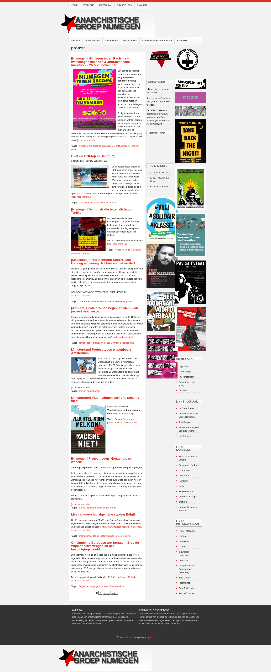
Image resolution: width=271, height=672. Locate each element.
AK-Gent (183, 390)
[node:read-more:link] (87, 140)
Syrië (99, 507)
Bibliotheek (124, 5)
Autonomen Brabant (189, 465)
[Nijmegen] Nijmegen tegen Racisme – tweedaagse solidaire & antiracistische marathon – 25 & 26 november (100, 62)
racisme (95, 301)
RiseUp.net (184, 583)
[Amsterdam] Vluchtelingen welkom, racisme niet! (105, 399)
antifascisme (108, 146)
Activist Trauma (186, 593)
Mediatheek (129, 40)
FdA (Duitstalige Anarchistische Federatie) (187, 569)
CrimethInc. (184, 541)
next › (106, 593)
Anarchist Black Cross (157, 40)
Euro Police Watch (188, 588)
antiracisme (105, 301)
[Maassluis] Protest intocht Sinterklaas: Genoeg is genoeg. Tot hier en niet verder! (103, 261)
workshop (105, 343)
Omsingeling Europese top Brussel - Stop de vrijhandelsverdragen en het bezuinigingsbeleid (105, 546)
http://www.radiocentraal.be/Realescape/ (122, 526)
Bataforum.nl (185, 436)
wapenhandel (93, 391)
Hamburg (88, 202)
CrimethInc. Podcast (160, 172)
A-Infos (182, 546)
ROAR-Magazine (187, 531)
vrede (113, 507)
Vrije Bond (184, 366)
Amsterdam (128, 419)
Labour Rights (186, 371)
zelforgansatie (127, 343)
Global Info (184, 470)
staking (127, 536)
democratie (76, 253)
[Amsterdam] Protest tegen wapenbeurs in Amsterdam (103, 351)
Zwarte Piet (84, 301)
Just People (184, 422)
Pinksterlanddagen (188, 496)
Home (74, 5)
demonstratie (85, 343)
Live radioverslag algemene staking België (103, 514)
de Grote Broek (186, 408)
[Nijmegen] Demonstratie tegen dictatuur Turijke (102, 211)
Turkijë (128, 249)
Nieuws (75, 40)
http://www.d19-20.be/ (126, 577)
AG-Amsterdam (186, 377)
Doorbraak (184, 475)
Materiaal (105, 5)
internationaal (101, 202)
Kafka (181, 486)
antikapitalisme (123, 146)
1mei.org (183, 502)
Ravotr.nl (183, 481)
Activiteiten (92, 40)
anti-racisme (95, 146)
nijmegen (83, 146)
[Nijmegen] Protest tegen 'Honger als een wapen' (102, 460)
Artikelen (111, 40)
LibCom (182, 536)
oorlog (106, 507)
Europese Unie (116, 586)
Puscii (152, 637)
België (96, 536)
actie (73, 149)
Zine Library (185, 577)
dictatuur (137, 249)
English (142, 5)
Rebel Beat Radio (159, 186)
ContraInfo (184, 560)
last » (114, 593)
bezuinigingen (107, 536)
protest (135, 146)
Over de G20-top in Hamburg (93, 156)
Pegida (118, 419)
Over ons (88, 5)
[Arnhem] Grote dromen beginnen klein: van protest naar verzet (104, 309)
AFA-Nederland (186, 491)
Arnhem (115, 343)
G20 (81, 202)
